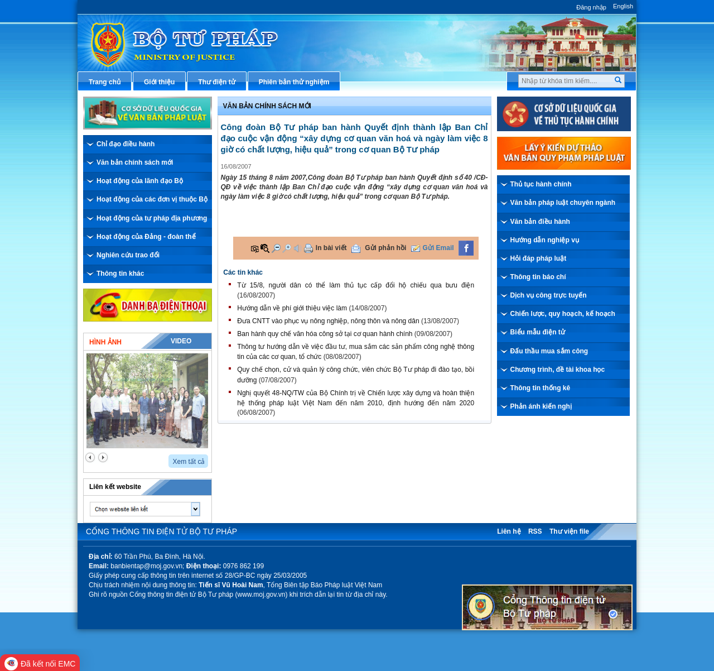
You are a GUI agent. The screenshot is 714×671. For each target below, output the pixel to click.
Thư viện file (569, 531)
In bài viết (331, 248)
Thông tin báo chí (538, 277)
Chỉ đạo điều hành (126, 144)
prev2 (90, 457)
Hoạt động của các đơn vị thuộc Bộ (152, 199)
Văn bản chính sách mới (135, 162)
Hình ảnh (105, 342)
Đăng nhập (591, 7)
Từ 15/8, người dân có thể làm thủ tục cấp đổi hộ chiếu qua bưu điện (355, 285)
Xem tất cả (188, 462)
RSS (535, 531)
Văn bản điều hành (540, 222)
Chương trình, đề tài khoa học (557, 369)
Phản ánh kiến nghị (541, 406)
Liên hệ (508, 531)
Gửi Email (438, 248)
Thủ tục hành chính (541, 184)
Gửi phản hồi (385, 248)
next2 (103, 457)
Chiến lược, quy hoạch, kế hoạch (562, 314)
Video (181, 341)
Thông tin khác (120, 273)
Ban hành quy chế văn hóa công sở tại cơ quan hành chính (324, 334)
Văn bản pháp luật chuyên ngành (563, 203)
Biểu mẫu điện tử (537, 332)
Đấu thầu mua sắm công (549, 351)
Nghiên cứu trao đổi (128, 255)
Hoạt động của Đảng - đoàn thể (146, 237)
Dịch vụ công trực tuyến (548, 295)
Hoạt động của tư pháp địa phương (152, 218)
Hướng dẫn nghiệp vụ (544, 240)
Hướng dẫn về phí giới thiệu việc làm (292, 308)
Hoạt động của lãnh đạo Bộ (140, 181)
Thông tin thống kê (540, 388)
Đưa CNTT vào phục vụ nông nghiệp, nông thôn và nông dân (328, 321)
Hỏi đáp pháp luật (538, 258)
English (623, 6)
